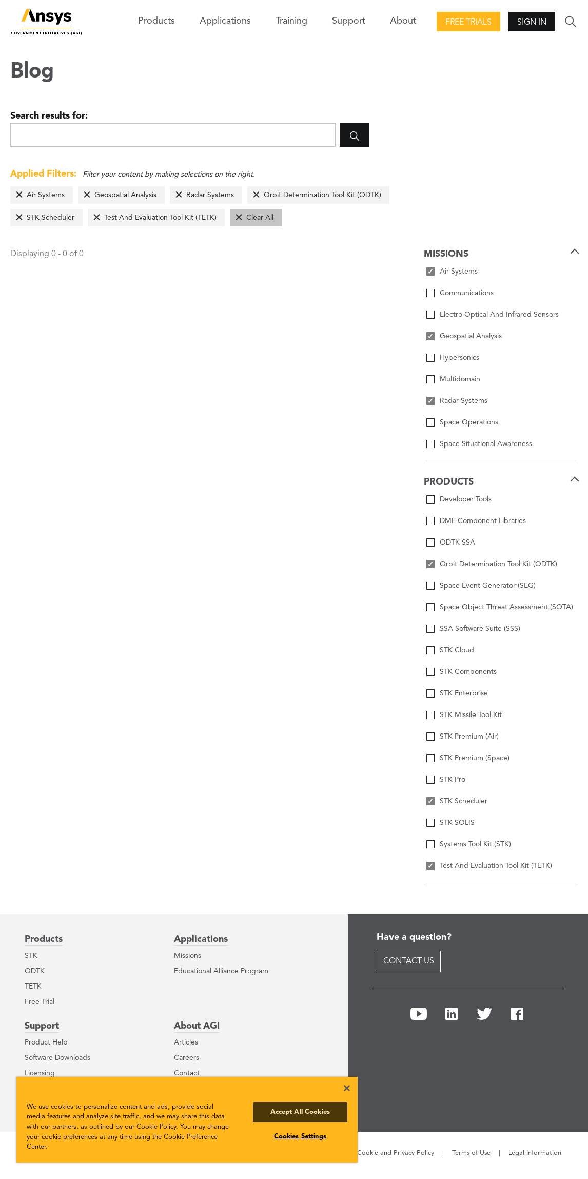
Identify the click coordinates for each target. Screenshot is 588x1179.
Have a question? (414, 937)
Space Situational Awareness (486, 444)
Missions (187, 955)
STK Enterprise (464, 693)
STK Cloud (457, 650)
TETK (33, 986)
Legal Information (534, 1153)
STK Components (468, 671)
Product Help (46, 1042)
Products (44, 939)
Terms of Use (471, 1153)
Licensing (40, 1073)
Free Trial (39, 1002)
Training (291, 21)
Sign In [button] (531, 22)
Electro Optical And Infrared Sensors (499, 314)
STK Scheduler (50, 217)
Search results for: (49, 116)
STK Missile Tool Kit (471, 715)
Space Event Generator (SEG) (488, 585)
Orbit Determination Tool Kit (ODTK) (322, 195)
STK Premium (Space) (474, 758)
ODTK (35, 971)
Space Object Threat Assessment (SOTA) (506, 607)
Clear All (259, 217)
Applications (225, 21)
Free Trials (468, 22)
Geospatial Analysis (125, 195)
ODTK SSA (457, 542)
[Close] (347, 1088)
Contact (187, 1073)
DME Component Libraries (483, 521)
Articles (186, 1042)
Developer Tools (466, 499)
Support (42, 1026)
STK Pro (452, 779)
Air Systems (46, 195)
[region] (187, 1120)
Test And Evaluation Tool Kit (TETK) (160, 217)
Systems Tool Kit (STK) (475, 844)
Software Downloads (57, 1057)
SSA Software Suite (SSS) (480, 628)
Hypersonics (459, 357)
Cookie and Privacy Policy (395, 1153)
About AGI (197, 1026)
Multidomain (460, 379)
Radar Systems (210, 195)
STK (31, 955)
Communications (467, 293)
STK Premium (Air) (469, 736)
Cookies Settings (300, 1136)
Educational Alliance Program (221, 971)
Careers (186, 1057)
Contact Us (408, 961)
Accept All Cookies (300, 1112)
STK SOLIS (457, 822)
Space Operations (469, 422)
